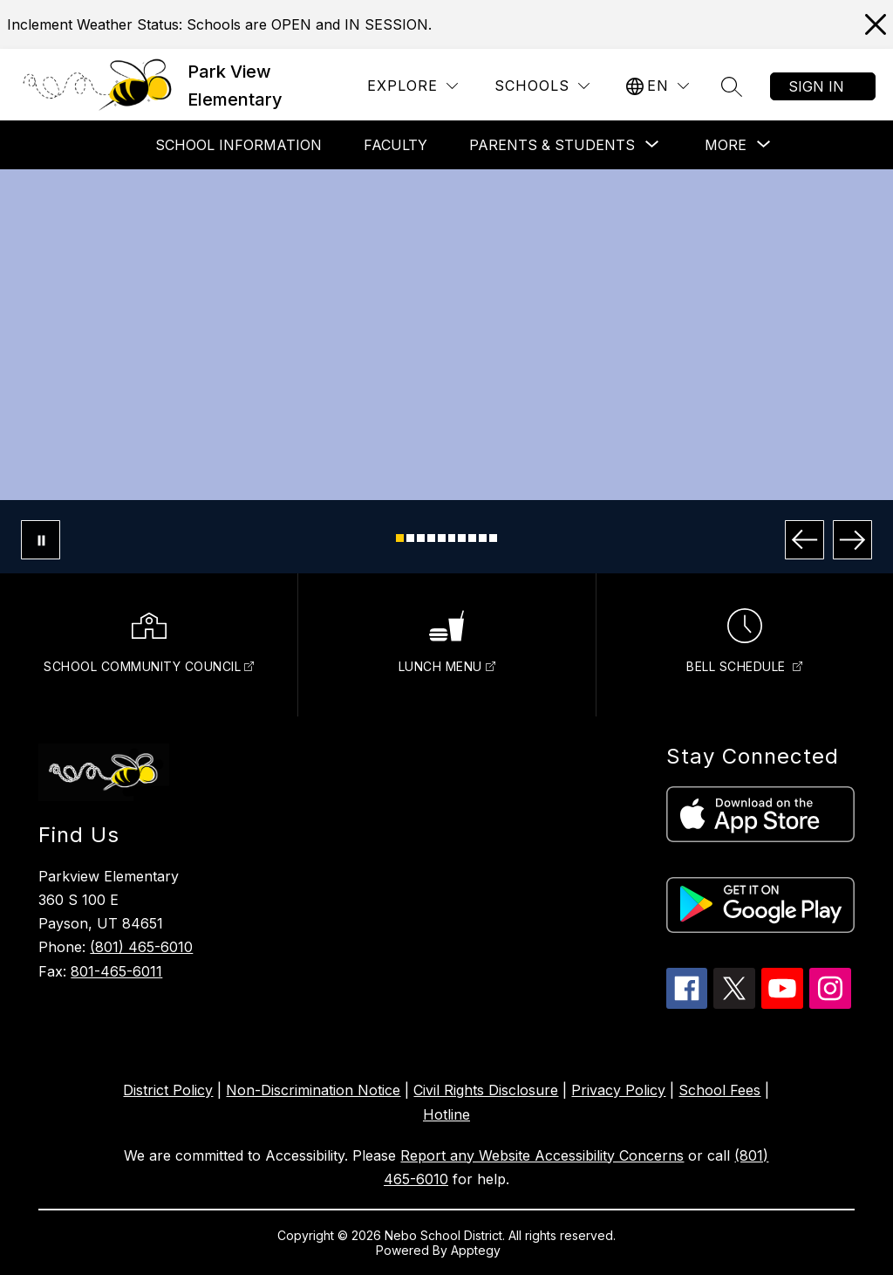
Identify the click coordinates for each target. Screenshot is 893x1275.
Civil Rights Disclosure (485, 1090)
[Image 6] (452, 538)
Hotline (446, 1114)
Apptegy (477, 1250)
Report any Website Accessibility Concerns (542, 1155)
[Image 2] (410, 538)
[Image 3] (421, 538)
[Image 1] (400, 538)
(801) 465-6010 (141, 947)
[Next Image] (852, 539)
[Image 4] (431, 538)
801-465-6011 (116, 971)
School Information (238, 145)
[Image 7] (462, 538)
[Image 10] (493, 538)
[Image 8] (472, 538)
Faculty (395, 145)
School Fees (719, 1090)
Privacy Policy (618, 1090)
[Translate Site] (657, 86)
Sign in (816, 86)
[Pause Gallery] (40, 539)
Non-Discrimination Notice (313, 1090)
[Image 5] (442, 538)
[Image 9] (483, 538)
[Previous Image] (804, 539)
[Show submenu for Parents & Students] (552, 144)
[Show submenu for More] (725, 144)
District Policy (168, 1090)
